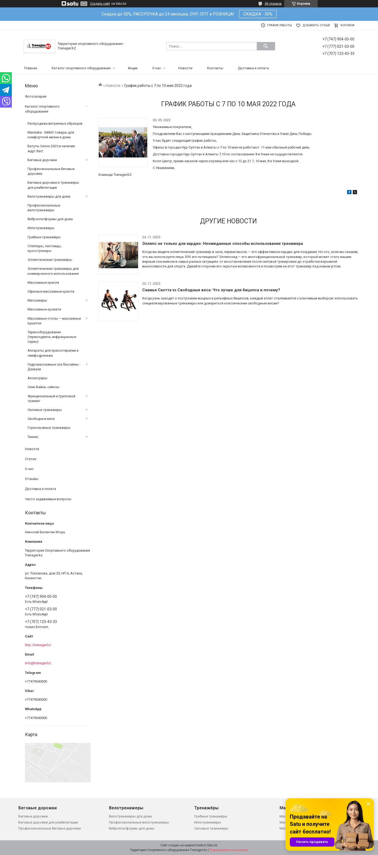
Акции (133, 68)
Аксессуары (37, 378)
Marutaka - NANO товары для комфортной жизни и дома (51, 134)
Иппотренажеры (41, 228)
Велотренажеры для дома (49, 196)
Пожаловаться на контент (228, 850)
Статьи (30, 459)
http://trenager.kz (38, 645)
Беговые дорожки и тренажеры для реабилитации (53, 185)
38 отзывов (273, 4)
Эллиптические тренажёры (50, 260)
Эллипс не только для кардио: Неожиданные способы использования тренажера (222, 243)
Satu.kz (212, 845)
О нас (156, 68)
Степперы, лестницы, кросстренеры (44, 248)
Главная (30, 68)
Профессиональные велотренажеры (44, 207)
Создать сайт (100, 4)
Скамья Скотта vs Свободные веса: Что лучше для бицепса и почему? (211, 290)
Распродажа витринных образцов (55, 123)
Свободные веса (41, 419)
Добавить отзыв (316, 25)
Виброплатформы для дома (50, 219)
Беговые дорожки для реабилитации (48, 822)
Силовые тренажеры (45, 410)
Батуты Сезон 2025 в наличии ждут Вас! (51, 148)
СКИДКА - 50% (257, 14)
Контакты (215, 68)
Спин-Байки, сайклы (43, 387)
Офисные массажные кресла (51, 291)
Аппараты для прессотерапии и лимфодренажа (53, 353)
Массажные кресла (43, 282)
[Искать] (266, 46)
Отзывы (31, 479)
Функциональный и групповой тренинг (51, 398)
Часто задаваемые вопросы (48, 499)
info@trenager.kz (38, 663)
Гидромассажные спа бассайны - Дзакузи (54, 366)
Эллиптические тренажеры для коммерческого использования (53, 271)
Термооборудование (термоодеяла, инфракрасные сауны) (52, 337)
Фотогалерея (35, 96)
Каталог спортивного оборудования (81, 68)
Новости (185, 68)
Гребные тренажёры (44, 237)
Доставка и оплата (253, 68)
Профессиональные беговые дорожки (51, 171)
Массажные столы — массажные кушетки (54, 320)
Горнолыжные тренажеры (49, 428)
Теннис (33, 437)
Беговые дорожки (42, 160)
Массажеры (37, 300)
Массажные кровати (44, 309)
